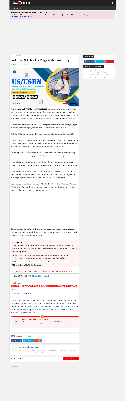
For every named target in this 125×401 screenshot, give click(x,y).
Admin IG (35, 347)
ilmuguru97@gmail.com (66, 306)
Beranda (13, 56)
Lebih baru (15, 366)
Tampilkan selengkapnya (70, 359)
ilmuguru (25, 300)
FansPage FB (39, 310)
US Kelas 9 (29, 336)
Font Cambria (19, 258)
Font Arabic (19, 255)
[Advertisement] (62, 39)
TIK (29, 276)
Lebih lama (73, 366)
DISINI (41, 324)
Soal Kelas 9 (19, 56)
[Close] (114, 13)
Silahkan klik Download (40, 276)
